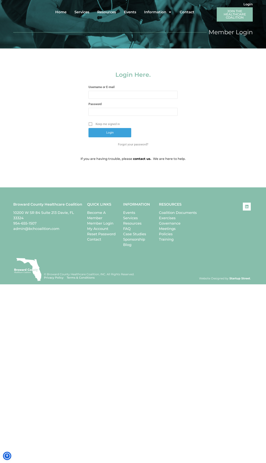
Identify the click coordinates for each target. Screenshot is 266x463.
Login (248, 4)
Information (158, 12)
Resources (106, 12)
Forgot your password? (133, 144)
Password (95, 104)
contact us (141, 159)
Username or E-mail (101, 87)
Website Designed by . (225, 278)
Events (130, 12)
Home (60, 12)
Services (81, 12)
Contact (187, 12)
